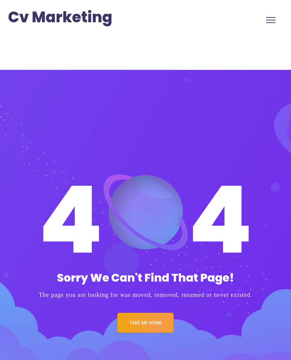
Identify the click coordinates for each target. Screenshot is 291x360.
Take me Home (145, 323)
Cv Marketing (60, 17)
